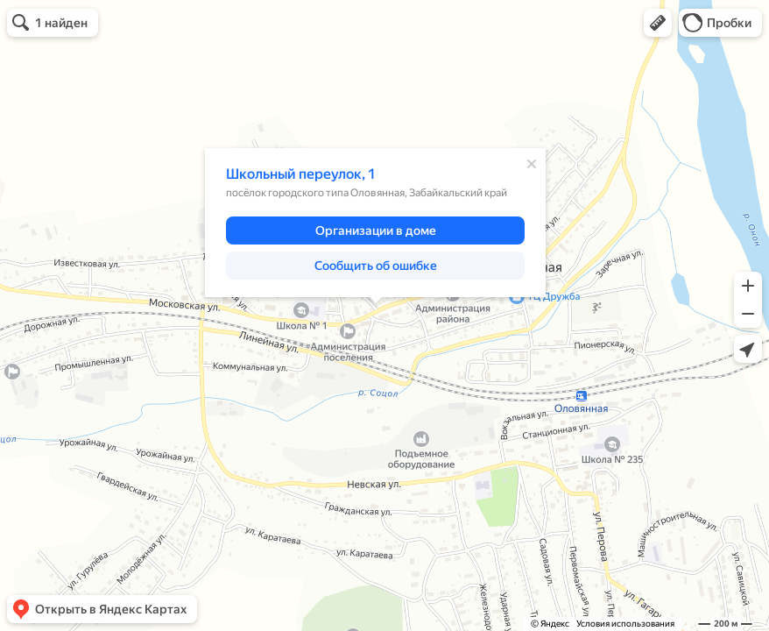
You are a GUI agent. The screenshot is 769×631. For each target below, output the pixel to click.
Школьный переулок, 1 (301, 174)
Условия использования (625, 623)
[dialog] (375, 222)
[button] (658, 23)
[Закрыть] (532, 164)
